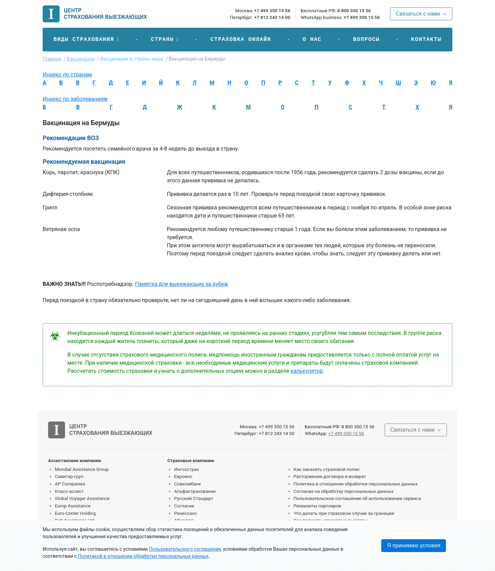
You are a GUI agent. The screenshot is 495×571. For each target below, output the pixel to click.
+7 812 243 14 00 (272, 17)
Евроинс (183, 476)
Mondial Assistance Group (82, 469)
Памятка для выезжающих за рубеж (181, 284)
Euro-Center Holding (75, 513)
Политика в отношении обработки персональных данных (356, 483)
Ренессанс (185, 513)
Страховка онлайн (240, 40)
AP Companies (70, 483)
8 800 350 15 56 (354, 10)
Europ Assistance (72, 505)
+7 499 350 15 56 (272, 10)
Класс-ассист (69, 491)
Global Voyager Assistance (82, 498)
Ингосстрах (186, 469)
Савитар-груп (69, 476)
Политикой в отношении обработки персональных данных (143, 556)
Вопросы (366, 40)
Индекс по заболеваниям (75, 99)
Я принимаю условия (413, 545)
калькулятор (306, 371)
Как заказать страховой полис (327, 469)
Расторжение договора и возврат (330, 476)
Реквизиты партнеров (317, 505)
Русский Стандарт (193, 498)
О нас (312, 40)
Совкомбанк (187, 483)
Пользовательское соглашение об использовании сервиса (357, 498)
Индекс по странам (67, 74)
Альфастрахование (195, 491)
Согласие (184, 505)
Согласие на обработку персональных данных (344, 491)
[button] (86, 39)
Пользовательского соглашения (185, 549)
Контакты (426, 40)
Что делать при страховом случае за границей (344, 513)
